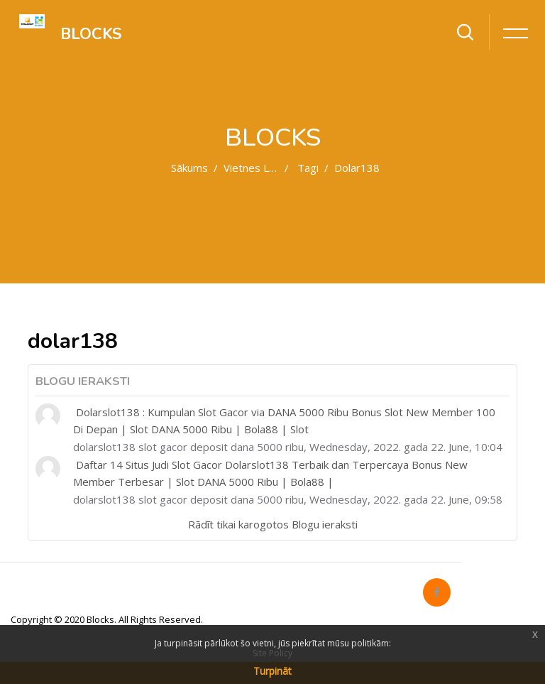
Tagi (308, 168)
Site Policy (272, 653)
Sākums (189, 168)
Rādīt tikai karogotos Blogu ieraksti (273, 524)
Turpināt (272, 671)
